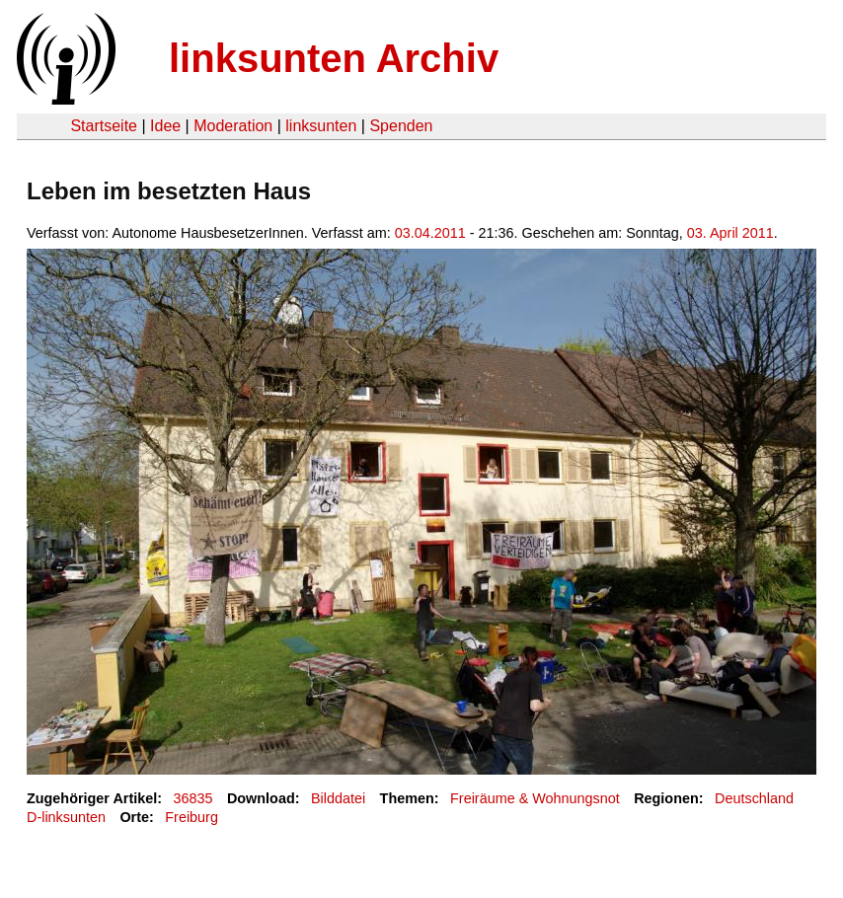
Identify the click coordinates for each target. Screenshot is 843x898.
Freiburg (191, 817)
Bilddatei (338, 798)
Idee (165, 125)
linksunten (320, 125)
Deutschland (754, 798)
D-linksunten (66, 817)
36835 (193, 798)
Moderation (232, 125)
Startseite (103, 125)
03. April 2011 (730, 233)
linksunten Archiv (333, 58)
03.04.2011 (430, 233)
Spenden (400, 125)
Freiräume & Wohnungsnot (535, 798)
